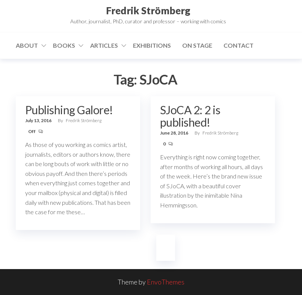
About (27, 45)
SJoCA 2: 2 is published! (190, 116)
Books (64, 45)
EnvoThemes (165, 282)
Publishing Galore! (69, 109)
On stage (197, 45)
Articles (104, 45)
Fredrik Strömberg (148, 11)
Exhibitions (152, 45)
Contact (238, 45)
